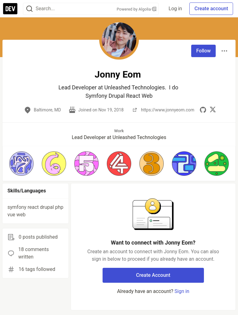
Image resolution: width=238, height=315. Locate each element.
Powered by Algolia (136, 9)
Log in (175, 8)
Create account (211, 8)
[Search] (29, 9)
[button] (21, 163)
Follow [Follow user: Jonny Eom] (203, 51)
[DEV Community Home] (10, 8)
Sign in (181, 291)
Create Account (153, 275)
